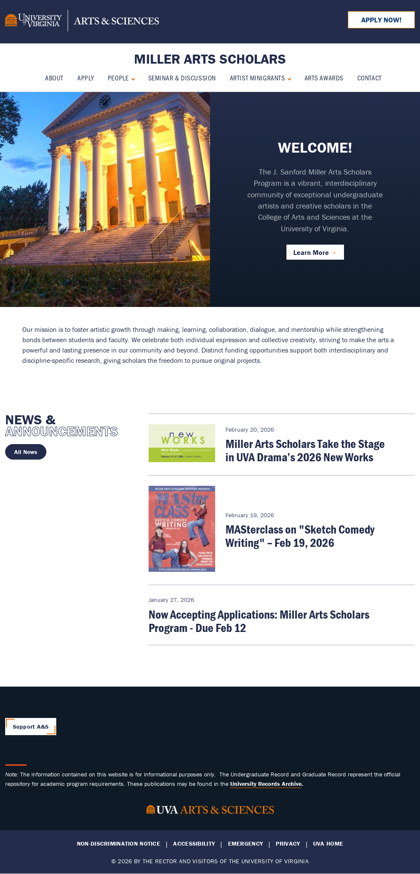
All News (25, 452)
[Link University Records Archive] (265, 784)
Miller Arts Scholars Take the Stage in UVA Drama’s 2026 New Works (305, 450)
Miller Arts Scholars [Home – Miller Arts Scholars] (210, 58)
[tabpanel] (210, 199)
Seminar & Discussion (182, 77)
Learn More (311, 252)
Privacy (288, 843)
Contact (369, 77)
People (118, 77)
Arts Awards (324, 77)
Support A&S (31, 726)
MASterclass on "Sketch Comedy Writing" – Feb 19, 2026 (299, 536)
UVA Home (328, 843)
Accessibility (194, 843)
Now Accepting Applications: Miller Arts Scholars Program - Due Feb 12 (259, 621)
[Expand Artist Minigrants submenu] (287, 78)
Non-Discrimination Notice (118, 843)
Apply (85, 77)
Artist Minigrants (257, 77)
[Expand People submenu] (131, 78)
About (54, 77)
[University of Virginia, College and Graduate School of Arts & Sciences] (82, 22)
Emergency (245, 843)
